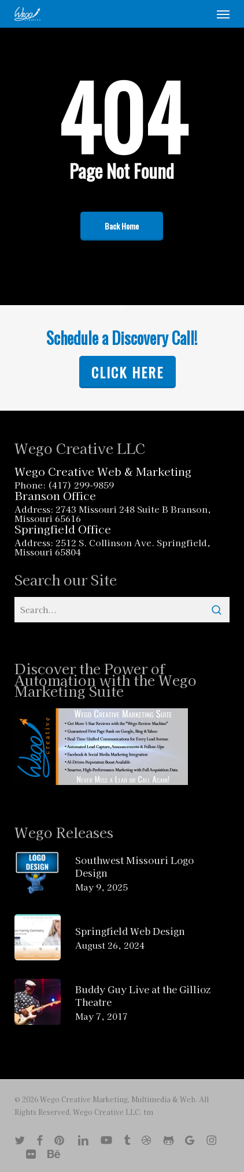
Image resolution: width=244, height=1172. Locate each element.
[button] (223, 14)
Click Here (127, 372)
